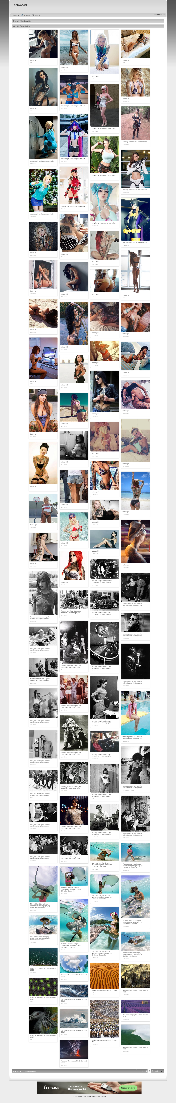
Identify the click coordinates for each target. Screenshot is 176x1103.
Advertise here (159, 15)
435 (156, 1071)
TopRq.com (91, 1096)
